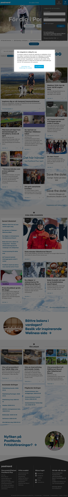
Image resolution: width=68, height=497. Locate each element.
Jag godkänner (39, 66)
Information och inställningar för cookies (25, 67)
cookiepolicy (35, 62)
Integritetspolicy (27, 62)
